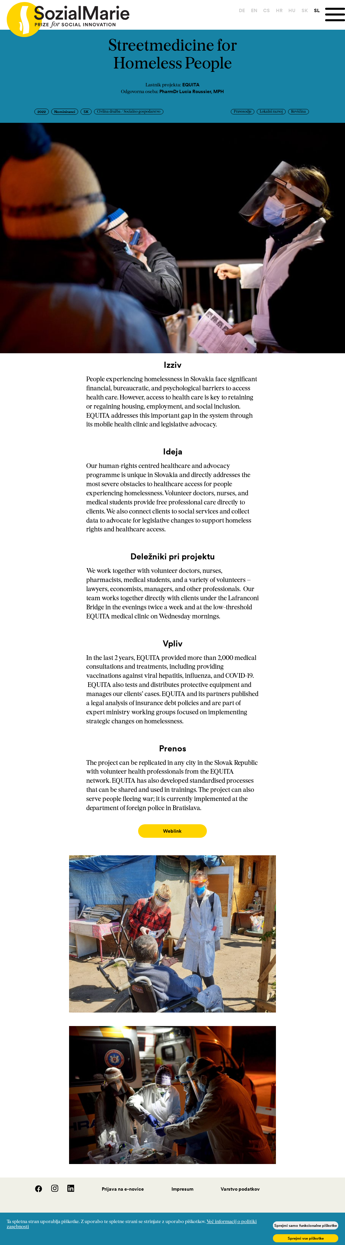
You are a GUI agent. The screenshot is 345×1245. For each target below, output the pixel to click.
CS (264, 10)
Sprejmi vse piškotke (306, 1238)
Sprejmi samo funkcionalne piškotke (305, 1225)
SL (314, 10)
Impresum (182, 1182)
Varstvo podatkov (240, 1182)
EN (252, 10)
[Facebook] (35, 1184)
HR (277, 10)
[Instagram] (51, 1184)
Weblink (172, 831)
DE (240, 10)
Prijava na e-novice (123, 1182)
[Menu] (334, 14)
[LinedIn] (66, 1184)
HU (289, 10)
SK (302, 10)
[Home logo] (64, 16)
